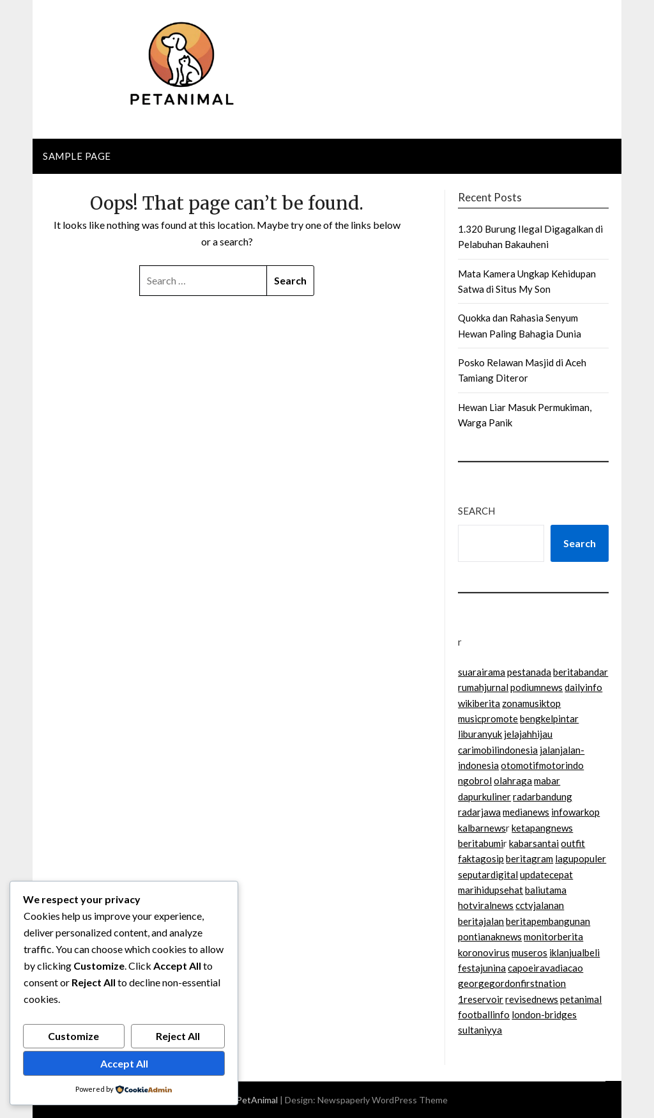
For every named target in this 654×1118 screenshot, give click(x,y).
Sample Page (77, 156)
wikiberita (479, 703)
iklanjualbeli (574, 952)
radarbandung (542, 796)
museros (529, 952)
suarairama (481, 672)
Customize (73, 1036)
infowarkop (575, 812)
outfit (573, 843)
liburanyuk (480, 734)
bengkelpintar (549, 718)
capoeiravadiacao (545, 968)
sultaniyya (480, 1030)
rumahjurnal (483, 687)
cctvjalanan (539, 905)
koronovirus (484, 952)
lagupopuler (580, 858)
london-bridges (544, 1014)
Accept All (124, 1063)
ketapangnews (542, 828)
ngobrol (475, 780)
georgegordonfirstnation (512, 983)
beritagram (529, 858)
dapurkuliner (484, 796)
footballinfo (484, 1014)
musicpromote (488, 718)
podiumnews (536, 687)
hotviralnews (485, 905)
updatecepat (546, 874)
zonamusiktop (531, 703)
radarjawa (479, 812)
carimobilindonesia (498, 750)
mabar (547, 780)
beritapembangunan (548, 921)
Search (476, 510)
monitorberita (553, 936)
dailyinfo (583, 687)
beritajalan (481, 921)
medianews (526, 812)
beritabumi (480, 843)
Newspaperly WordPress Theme (382, 1099)
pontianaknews (490, 936)
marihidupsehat (490, 890)
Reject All (178, 1036)
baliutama (546, 890)
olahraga (513, 780)
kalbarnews (482, 828)
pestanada (529, 672)
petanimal (581, 999)
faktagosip (481, 858)
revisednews (531, 999)
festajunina (482, 968)
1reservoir (480, 999)
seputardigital (488, 874)
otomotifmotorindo (542, 765)
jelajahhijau (528, 734)
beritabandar (580, 672)
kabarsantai (534, 843)
